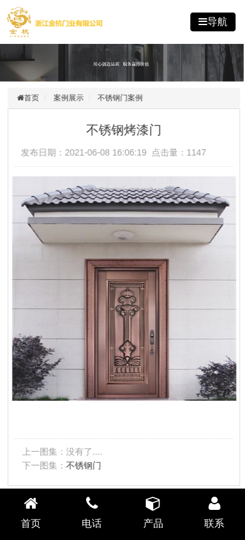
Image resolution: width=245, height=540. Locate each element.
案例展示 (70, 97)
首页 (32, 97)
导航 (217, 21)
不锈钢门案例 (121, 97)
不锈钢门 (84, 465)
